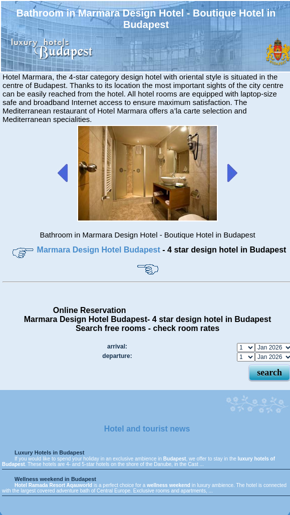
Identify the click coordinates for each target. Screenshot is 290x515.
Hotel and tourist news (147, 428)
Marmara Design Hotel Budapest (98, 250)
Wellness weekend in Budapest (55, 479)
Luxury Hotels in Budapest (49, 453)
